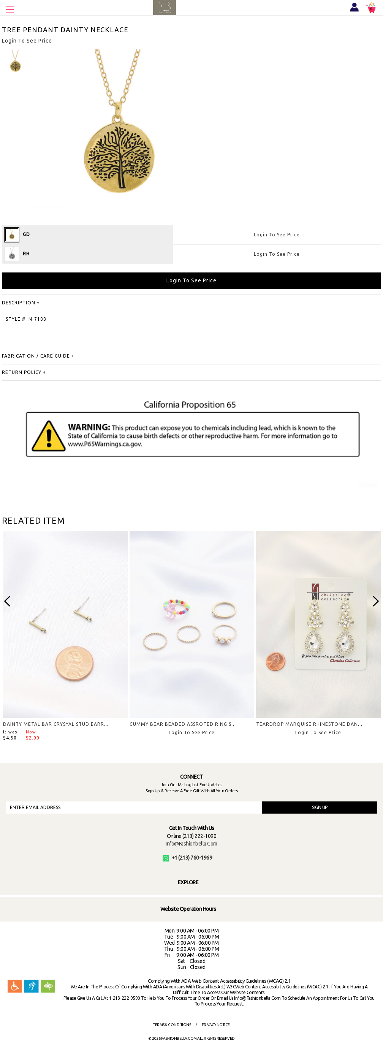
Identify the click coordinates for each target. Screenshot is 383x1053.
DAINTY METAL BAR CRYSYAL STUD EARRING (58, 724)
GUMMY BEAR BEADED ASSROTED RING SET (184, 724)
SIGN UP (320, 807)
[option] (15, 62)
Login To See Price (277, 234)
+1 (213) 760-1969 (187, 858)
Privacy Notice (216, 1025)
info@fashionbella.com (191, 844)
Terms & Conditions (172, 1025)
